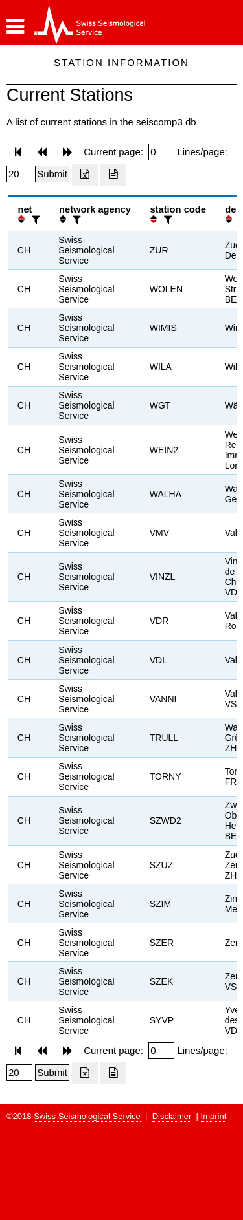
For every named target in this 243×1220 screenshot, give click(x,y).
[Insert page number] (161, 152)
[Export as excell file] (85, 175)
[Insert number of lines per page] (19, 174)
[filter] (34, 219)
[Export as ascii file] (113, 175)
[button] (15, 26)
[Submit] (52, 174)
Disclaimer (172, 1116)
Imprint (214, 1116)
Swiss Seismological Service (87, 1116)
